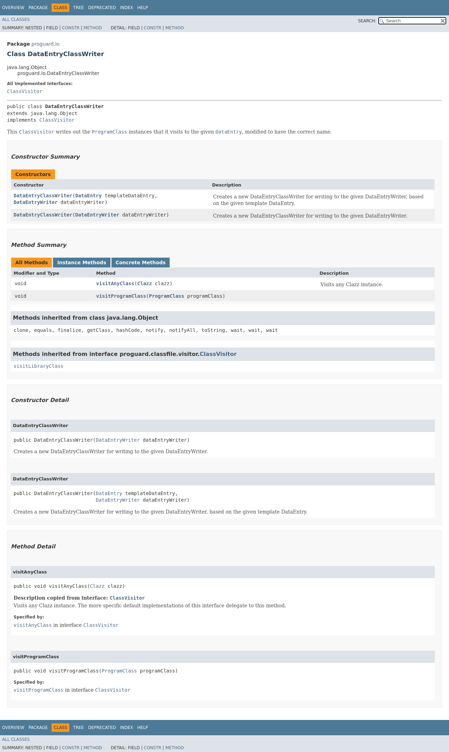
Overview (13, 7)
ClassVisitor (24, 91)
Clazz (144, 283)
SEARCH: (367, 20)
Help (142, 7)
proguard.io (45, 44)
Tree (78, 7)
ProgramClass (166, 296)
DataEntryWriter (35, 202)
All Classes (16, 19)
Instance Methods (81, 262)
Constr (70, 27)
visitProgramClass (121, 296)
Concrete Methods (141, 262)
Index (126, 7)
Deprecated (102, 7)
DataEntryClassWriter (43, 195)
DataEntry (88, 195)
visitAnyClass (115, 283)
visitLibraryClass (38, 366)
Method (93, 27)
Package (38, 7)
